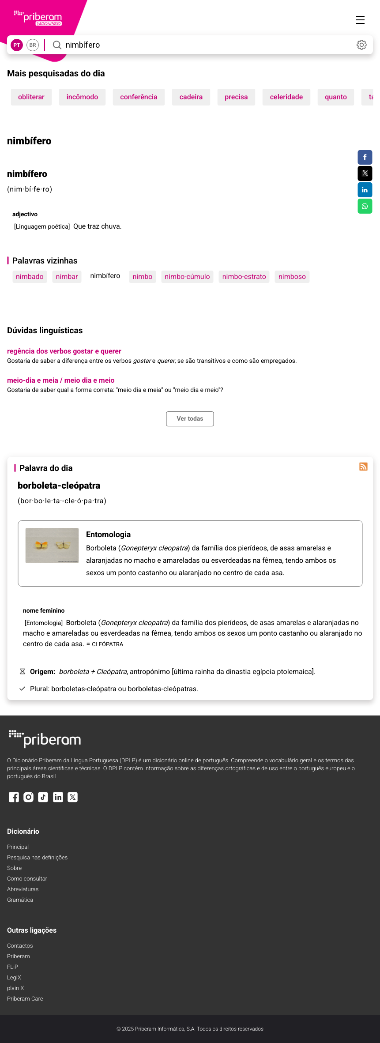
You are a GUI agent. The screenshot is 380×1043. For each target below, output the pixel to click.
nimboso (292, 276)
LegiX (14, 978)
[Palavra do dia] (363, 466)
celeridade (286, 97)
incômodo (82, 97)
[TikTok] (43, 801)
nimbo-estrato (244, 276)
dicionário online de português (190, 760)
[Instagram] (28, 801)
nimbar (67, 276)
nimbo (142, 276)
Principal (18, 847)
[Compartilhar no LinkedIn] (364, 189)
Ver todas (190, 418)
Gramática (20, 900)
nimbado (30, 276)
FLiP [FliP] (12, 967)
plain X (15, 988)
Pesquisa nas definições (37, 858)
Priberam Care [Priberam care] (25, 999)
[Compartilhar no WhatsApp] (364, 206)
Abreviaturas (22, 889)
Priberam (18, 956)
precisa (236, 97)
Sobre (14, 868)
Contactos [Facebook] (20, 946)
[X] (72, 801)
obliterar (31, 97)
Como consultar (27, 879)
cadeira (191, 97)
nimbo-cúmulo (187, 276)
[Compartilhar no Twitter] (364, 173)
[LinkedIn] (57, 801)
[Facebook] (13, 801)
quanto (336, 97)
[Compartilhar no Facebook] (364, 157)
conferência (138, 97)
